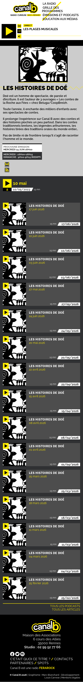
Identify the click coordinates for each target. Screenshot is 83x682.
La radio (49, 3)
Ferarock (47, 668)
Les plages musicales (40, 29)
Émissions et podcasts (61, 15)
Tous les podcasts (65, 606)
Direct (28, 25)
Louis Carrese (52, 677)
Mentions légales (70, 677)
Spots (43, 663)
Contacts (63, 659)
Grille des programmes (52, 9)
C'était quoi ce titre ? (30, 659)
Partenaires (21, 663)
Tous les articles (66, 609)
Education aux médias (60, 19)
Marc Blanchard (50, 675)
